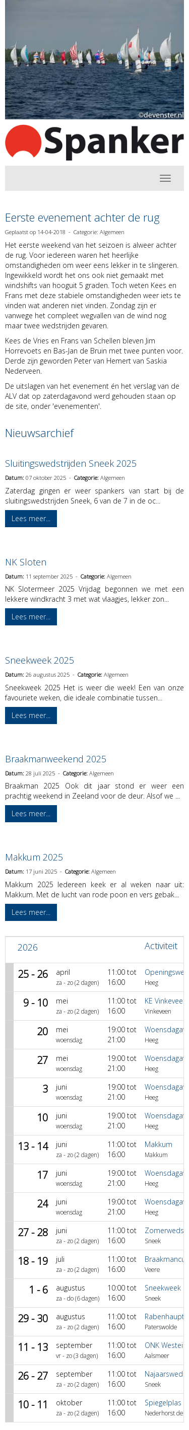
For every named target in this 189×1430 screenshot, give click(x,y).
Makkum (158, 1144)
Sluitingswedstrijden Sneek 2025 (71, 463)
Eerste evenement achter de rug (82, 217)
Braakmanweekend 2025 (55, 759)
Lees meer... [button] (31, 518)
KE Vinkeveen (166, 1001)
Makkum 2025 (34, 857)
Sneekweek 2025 (39, 660)
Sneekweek (163, 1288)
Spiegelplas (163, 1402)
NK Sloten (25, 562)
